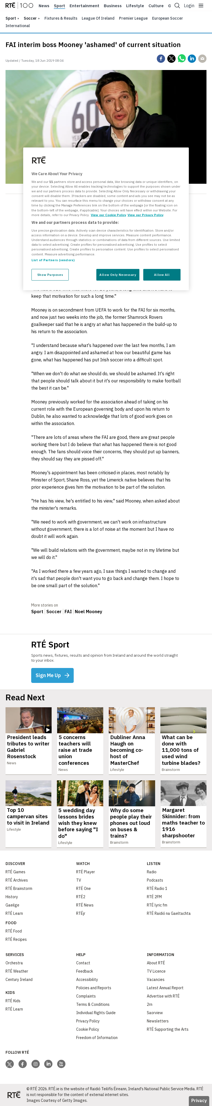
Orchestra (14, 962)
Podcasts (155, 880)
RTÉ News (85, 905)
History (12, 896)
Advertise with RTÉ (163, 996)
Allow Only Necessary (117, 275)
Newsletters (158, 1021)
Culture (156, 5)
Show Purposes (50, 275)
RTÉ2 (80, 896)
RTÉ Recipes (16, 939)
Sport (59, 5)
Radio (152, 871)
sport (11, 18)
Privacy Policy (88, 1021)
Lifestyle (135, 5)
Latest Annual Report (165, 987)
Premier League (133, 18)
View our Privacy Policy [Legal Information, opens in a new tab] (145, 215)
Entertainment (84, 5)
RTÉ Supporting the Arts (168, 1029)
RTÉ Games (15, 871)
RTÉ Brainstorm (19, 888)
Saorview (155, 1012)
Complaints (86, 996)
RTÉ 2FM (154, 896)
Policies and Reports (93, 987)
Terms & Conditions (93, 1004)
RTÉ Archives (17, 880)
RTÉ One (83, 888)
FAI (68, 611)
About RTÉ (156, 962)
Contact (83, 962)
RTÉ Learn (14, 913)
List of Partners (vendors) (53, 260)
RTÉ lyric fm (157, 905)
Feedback (84, 971)
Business (113, 5)
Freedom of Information (97, 1037)
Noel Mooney (88, 611)
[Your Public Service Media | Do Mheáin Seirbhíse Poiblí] (14, 1095)
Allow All (161, 275)
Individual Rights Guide (96, 1012)
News (44, 5)
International (18, 25)
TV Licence (156, 971)
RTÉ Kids (13, 1000)
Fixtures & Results (60, 18)
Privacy (199, 1100)
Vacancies (156, 979)
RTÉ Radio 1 (157, 888)
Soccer (30, 18)
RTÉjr (80, 913)
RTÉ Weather (17, 971)
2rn (149, 1004)
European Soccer (167, 18)
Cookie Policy (87, 1029)
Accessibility (87, 979)
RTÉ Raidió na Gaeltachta (169, 913)
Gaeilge (12, 905)
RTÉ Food (14, 931)
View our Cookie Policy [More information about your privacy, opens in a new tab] (108, 215)
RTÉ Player (85, 871)
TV (78, 880)
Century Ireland (19, 979)
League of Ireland (98, 18)
